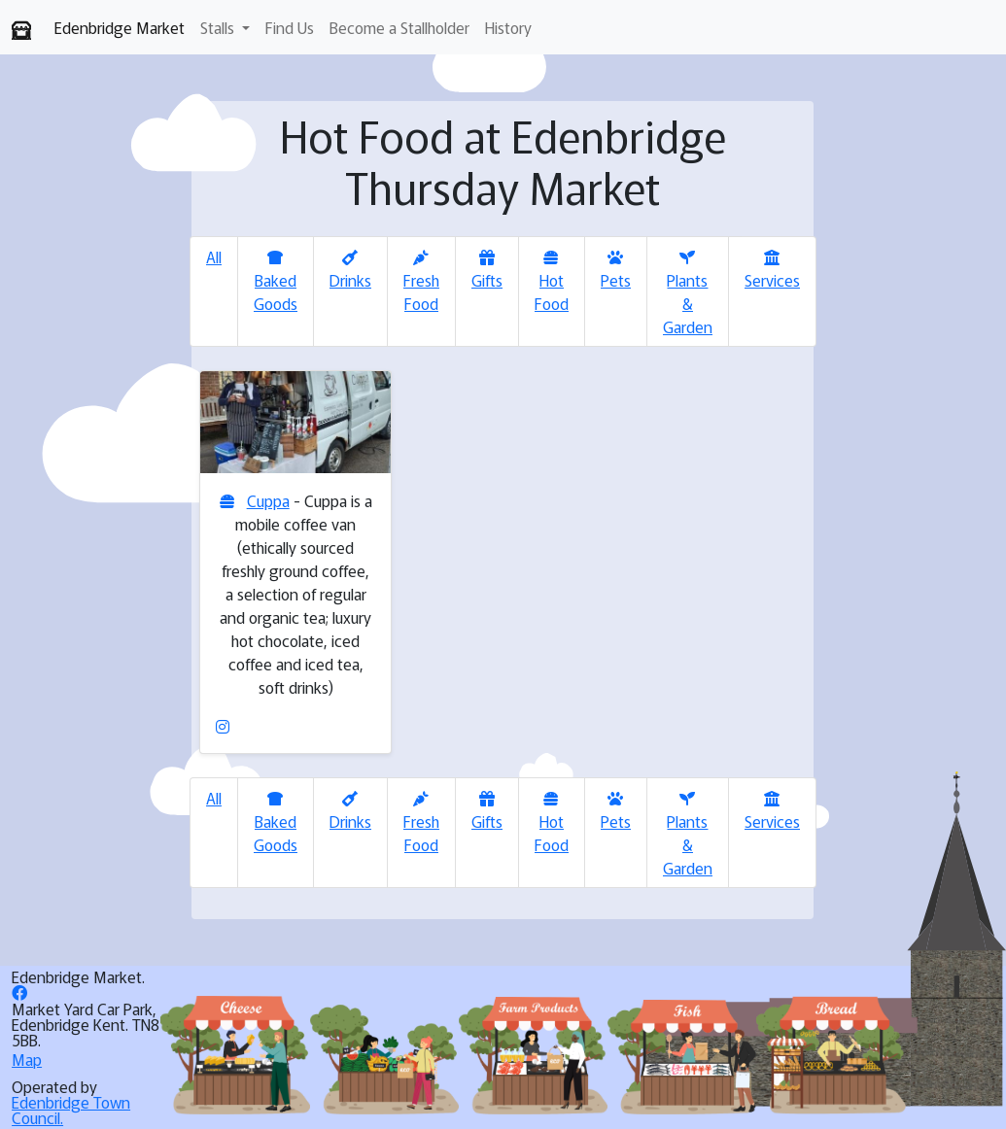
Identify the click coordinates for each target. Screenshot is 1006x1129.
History (508, 27)
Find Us (289, 27)
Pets (616, 270)
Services (772, 270)
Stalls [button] (219, 27)
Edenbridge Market (119, 27)
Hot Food (552, 282)
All (214, 256)
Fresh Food (421, 282)
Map (27, 1059)
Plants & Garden (687, 294)
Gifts (487, 270)
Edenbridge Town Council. (71, 1109)
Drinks (350, 270)
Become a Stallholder (399, 27)
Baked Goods (275, 282)
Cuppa (268, 500)
